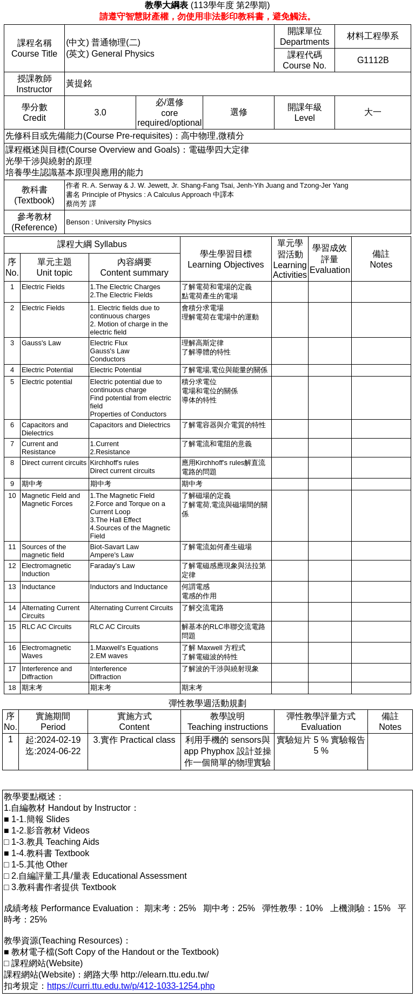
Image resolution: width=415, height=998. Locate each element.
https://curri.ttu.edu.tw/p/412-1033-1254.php (131, 985)
